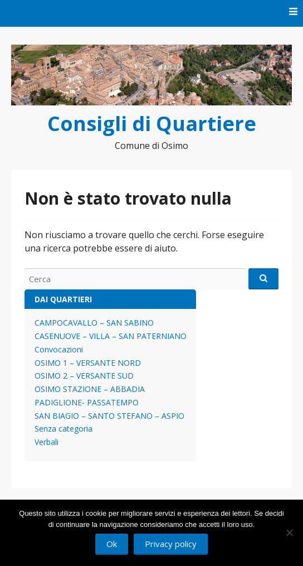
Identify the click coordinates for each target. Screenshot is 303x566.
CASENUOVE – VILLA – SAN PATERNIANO (111, 336)
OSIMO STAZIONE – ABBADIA (90, 389)
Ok (111, 543)
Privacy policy (171, 543)
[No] (289, 532)
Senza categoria (63, 428)
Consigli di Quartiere (151, 123)
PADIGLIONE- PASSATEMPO (87, 402)
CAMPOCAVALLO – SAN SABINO (94, 322)
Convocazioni (59, 349)
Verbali (46, 442)
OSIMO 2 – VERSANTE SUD (84, 375)
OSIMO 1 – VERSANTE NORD (88, 362)
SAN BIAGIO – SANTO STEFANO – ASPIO (109, 415)
